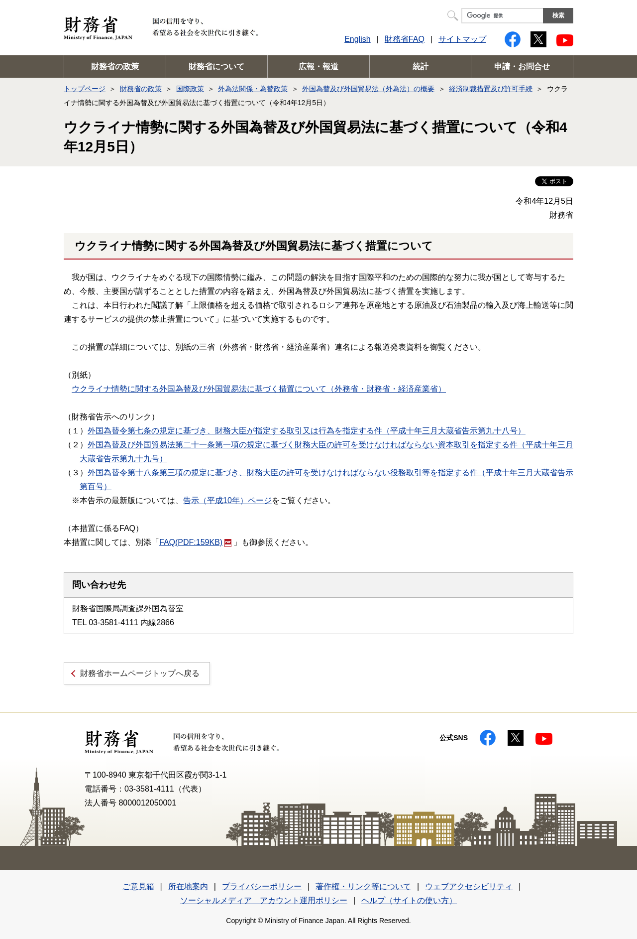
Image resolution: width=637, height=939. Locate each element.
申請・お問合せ (522, 66)
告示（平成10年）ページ (227, 500)
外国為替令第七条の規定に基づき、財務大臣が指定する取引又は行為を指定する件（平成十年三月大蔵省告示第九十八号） (307, 430)
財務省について (216, 66)
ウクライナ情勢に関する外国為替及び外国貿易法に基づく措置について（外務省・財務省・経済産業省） (259, 389)
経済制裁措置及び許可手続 (490, 89)
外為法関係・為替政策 (253, 89)
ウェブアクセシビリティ (469, 886)
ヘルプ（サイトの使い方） (409, 900)
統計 (420, 66)
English (357, 39)
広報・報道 (318, 66)
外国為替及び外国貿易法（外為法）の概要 (368, 89)
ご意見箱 (138, 886)
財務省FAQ (405, 39)
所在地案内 (188, 886)
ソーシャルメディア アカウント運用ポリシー (263, 900)
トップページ (85, 89)
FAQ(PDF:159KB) (195, 542)
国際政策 (190, 89)
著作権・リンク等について (363, 886)
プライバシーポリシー (262, 886)
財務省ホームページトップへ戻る (140, 673)
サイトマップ (462, 39)
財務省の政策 (115, 66)
